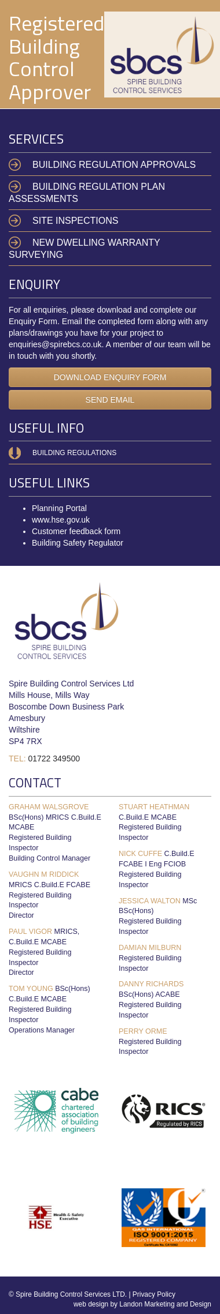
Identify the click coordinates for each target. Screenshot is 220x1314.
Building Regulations (74, 453)
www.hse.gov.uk (61, 519)
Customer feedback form (76, 531)
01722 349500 (54, 758)
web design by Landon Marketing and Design (142, 1304)
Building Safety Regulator (77, 542)
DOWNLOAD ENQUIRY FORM (110, 377)
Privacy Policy (154, 1294)
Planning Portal (59, 508)
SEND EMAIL (110, 399)
